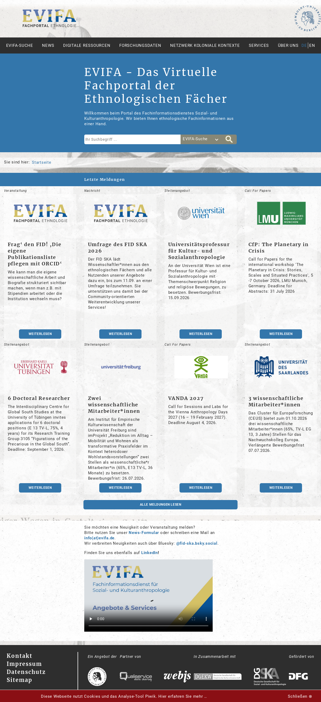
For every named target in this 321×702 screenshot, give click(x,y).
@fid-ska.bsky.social (196, 543)
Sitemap (19, 680)
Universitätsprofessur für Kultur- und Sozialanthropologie (199, 250)
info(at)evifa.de (99, 538)
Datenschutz (26, 672)
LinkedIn (149, 552)
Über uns (288, 45)
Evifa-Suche (19, 45)
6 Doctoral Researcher (39, 398)
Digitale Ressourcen (86, 45)
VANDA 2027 (186, 398)
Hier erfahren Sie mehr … (182, 696)
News (48, 45)
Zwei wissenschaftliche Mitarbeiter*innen (114, 404)
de (304, 45)
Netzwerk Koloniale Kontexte (205, 45)
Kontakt (19, 656)
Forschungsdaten (140, 45)
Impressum (24, 664)
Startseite (41, 162)
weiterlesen (40, 334)
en (312, 45)
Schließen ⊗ (300, 696)
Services (259, 45)
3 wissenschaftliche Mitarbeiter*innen (276, 401)
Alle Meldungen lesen (160, 504)
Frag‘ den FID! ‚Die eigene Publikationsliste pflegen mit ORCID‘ (35, 254)
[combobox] (201, 139)
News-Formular (144, 532)
